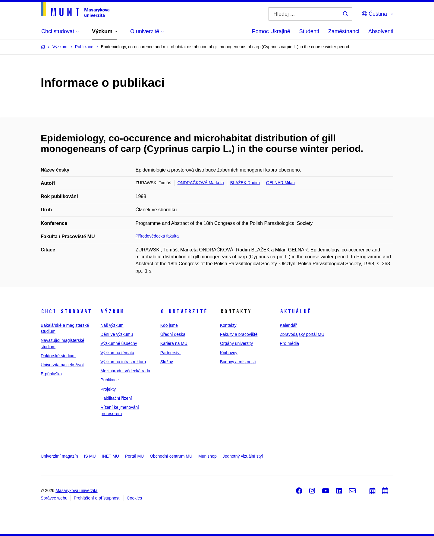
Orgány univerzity (236, 343)
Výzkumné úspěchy (118, 343)
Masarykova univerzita (76, 490)
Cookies (134, 498)
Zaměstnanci (343, 31)
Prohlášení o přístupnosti (97, 498)
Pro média (289, 343)
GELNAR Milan (280, 182)
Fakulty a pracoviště (239, 334)
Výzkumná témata (117, 352)
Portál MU (134, 456)
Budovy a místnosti (238, 361)
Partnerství (170, 352)
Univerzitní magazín (59, 456)
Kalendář (288, 325)
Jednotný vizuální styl (243, 456)
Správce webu (54, 498)
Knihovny (228, 352)
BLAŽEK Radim (245, 182)
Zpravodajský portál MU (302, 334)
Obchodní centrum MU (171, 456)
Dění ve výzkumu (116, 334)
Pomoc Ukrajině (271, 31)
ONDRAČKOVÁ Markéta (201, 182)
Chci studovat (66, 311)
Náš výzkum (111, 325)
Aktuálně (295, 311)
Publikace (109, 379)
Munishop (207, 456)
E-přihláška (51, 373)
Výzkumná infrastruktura (123, 361)
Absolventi (380, 31)
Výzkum (112, 311)
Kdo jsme (169, 325)
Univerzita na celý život (62, 364)
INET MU (110, 456)
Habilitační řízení (116, 398)
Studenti (309, 31)
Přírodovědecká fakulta (157, 236)
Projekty (108, 389)
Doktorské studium (58, 355)
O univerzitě (183, 311)
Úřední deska (172, 334)
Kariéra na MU (173, 343)
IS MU (90, 456)
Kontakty (228, 325)
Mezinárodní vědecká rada (125, 370)
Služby (166, 361)
